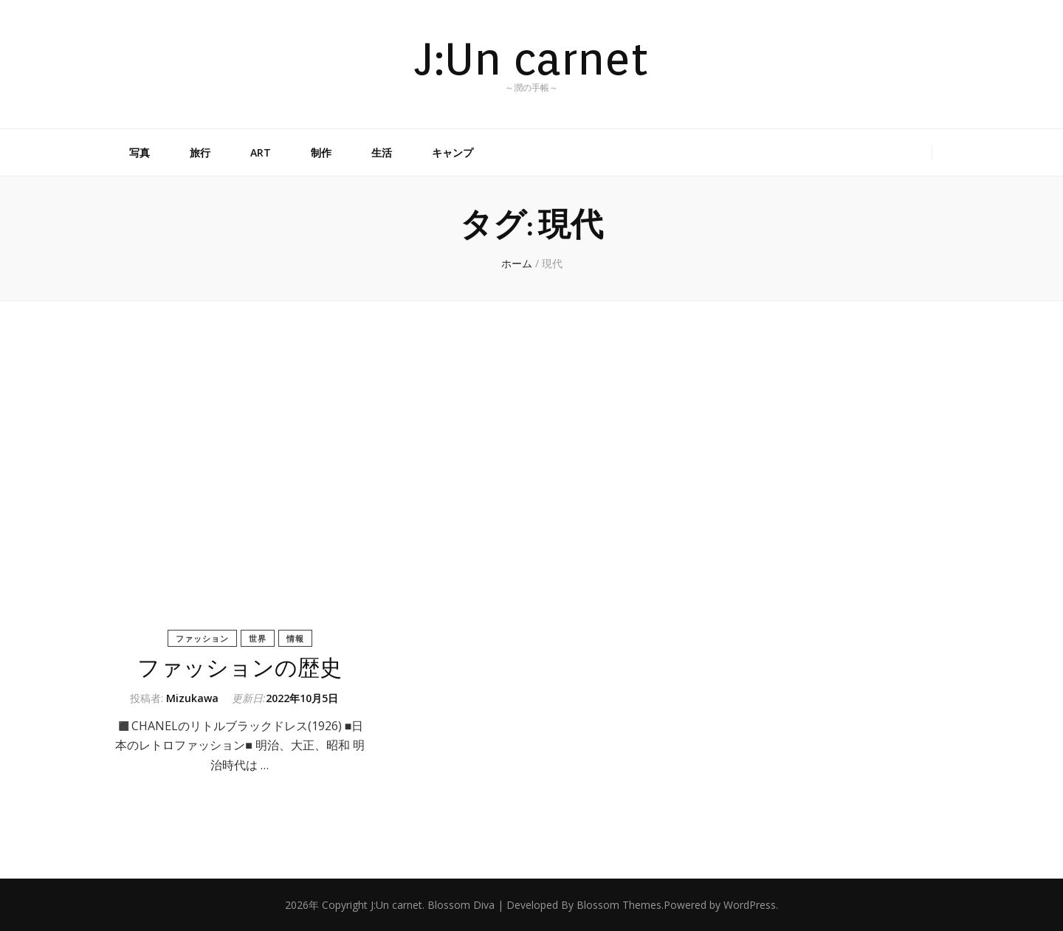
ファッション (202, 638)
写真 (139, 152)
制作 (321, 152)
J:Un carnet (531, 58)
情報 (295, 638)
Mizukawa (192, 698)
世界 (257, 638)
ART (260, 152)
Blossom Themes (619, 905)
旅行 (200, 152)
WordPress (749, 905)
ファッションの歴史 (239, 669)
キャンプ (452, 152)
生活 (381, 152)
